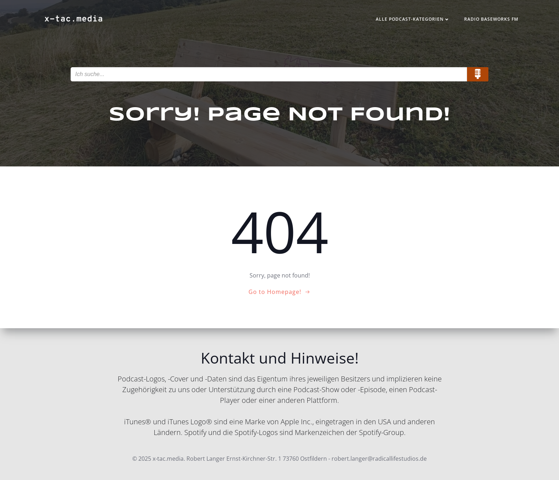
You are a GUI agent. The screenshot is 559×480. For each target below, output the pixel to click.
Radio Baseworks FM (491, 19)
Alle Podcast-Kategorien (413, 19)
